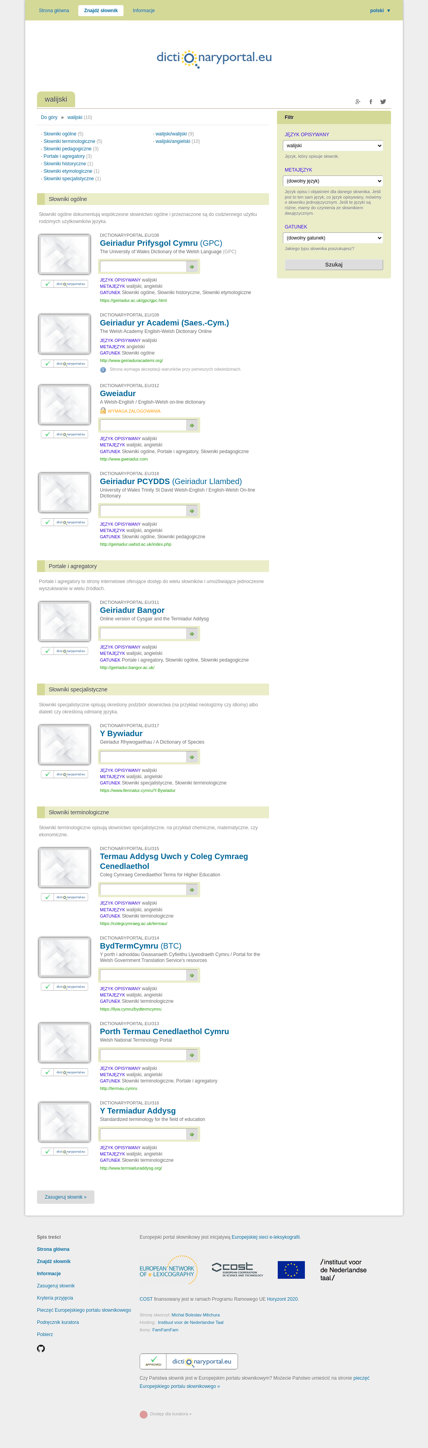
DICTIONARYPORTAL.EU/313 (129, 1023)
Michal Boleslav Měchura (196, 1315)
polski (380, 10)
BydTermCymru (140, 946)
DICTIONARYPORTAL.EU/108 (129, 235)
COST (146, 1299)
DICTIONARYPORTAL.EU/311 (129, 602)
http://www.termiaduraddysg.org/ (131, 1168)
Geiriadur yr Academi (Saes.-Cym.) (164, 322)
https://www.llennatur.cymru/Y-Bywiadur (137, 790)
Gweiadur (118, 393)
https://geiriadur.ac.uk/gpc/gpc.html (133, 300)
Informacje (144, 10)
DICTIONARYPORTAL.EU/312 (129, 385)
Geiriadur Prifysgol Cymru (161, 243)
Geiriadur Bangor (132, 610)
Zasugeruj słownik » (66, 1197)
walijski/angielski (178, 141)
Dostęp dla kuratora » (171, 1413)
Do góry (49, 117)
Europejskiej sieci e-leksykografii (266, 1237)
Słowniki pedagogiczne (71, 149)
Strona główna (54, 10)
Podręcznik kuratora (58, 1322)
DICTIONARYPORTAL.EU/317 (129, 725)
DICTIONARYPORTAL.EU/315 (129, 848)
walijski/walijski (175, 134)
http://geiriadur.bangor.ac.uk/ (127, 667)
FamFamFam (165, 1329)
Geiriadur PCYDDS (171, 481)
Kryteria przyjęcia (55, 1298)
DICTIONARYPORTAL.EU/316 (129, 1103)
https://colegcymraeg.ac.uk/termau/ (133, 923)
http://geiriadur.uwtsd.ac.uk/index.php (136, 544)
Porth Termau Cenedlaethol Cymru (164, 1031)
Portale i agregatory (68, 156)
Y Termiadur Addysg (138, 1110)
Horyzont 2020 (282, 1299)
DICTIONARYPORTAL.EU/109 (129, 315)
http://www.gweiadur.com (124, 459)
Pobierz (45, 1334)
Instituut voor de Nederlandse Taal (190, 1322)
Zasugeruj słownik (56, 1286)
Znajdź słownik (101, 10)
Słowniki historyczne (68, 163)
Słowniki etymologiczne (72, 171)
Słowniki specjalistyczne (72, 178)
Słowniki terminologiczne (73, 141)
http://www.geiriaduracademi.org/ (131, 360)
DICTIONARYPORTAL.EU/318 (129, 473)
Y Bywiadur (121, 733)
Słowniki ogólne (63, 134)
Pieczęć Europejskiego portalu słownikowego (84, 1310)
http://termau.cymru (118, 1088)
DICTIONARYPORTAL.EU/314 (129, 938)
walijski (74, 117)
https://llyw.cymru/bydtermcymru (130, 1009)
